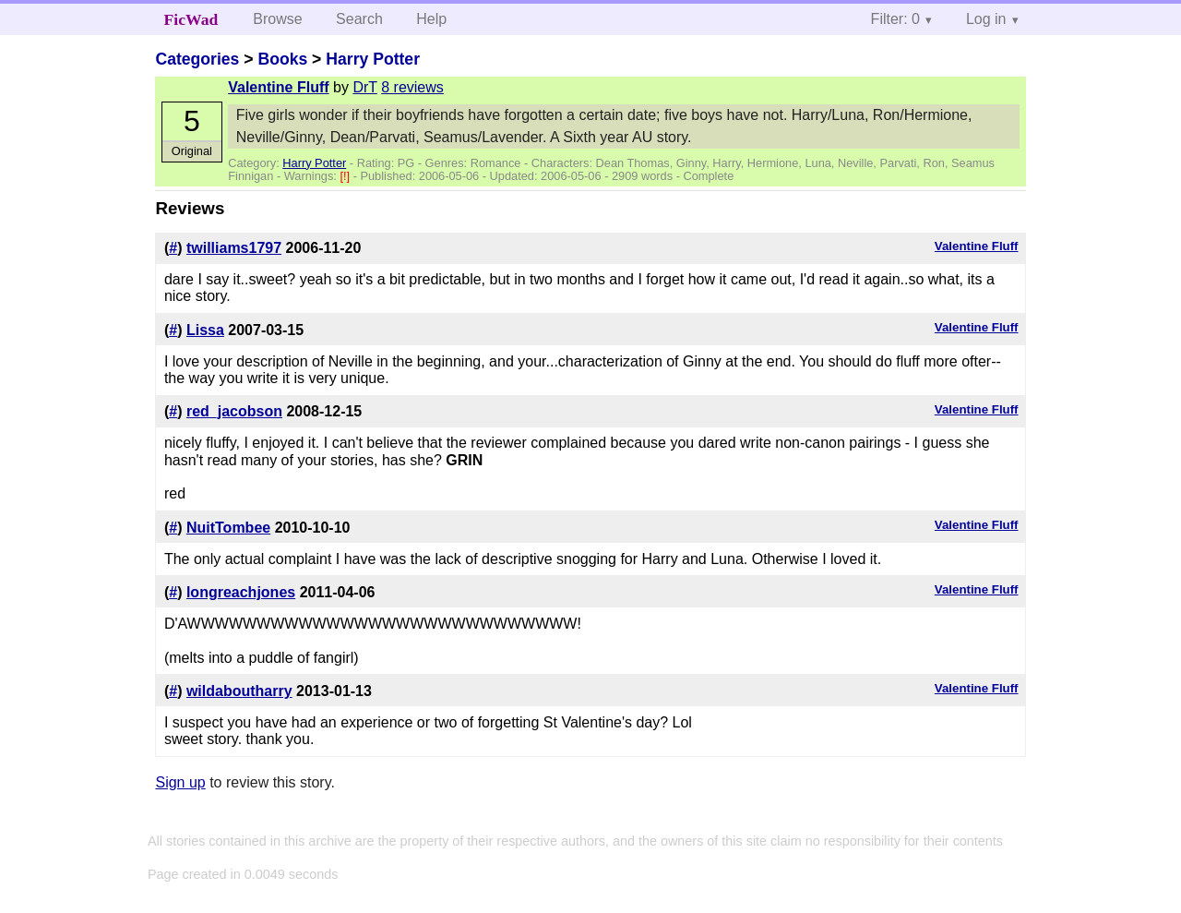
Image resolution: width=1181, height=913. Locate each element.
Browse (277, 19)
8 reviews (412, 87)
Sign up (180, 782)
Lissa (205, 330)
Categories (197, 59)
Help (431, 19)
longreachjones (240, 592)
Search (359, 19)
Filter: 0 (895, 19)
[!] (346, 176)
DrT (364, 87)
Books (282, 59)
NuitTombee (228, 527)
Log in (986, 19)
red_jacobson (234, 411)
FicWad (191, 19)
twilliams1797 (233, 248)
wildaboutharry (239, 691)
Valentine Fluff (278, 87)
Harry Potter (373, 59)
